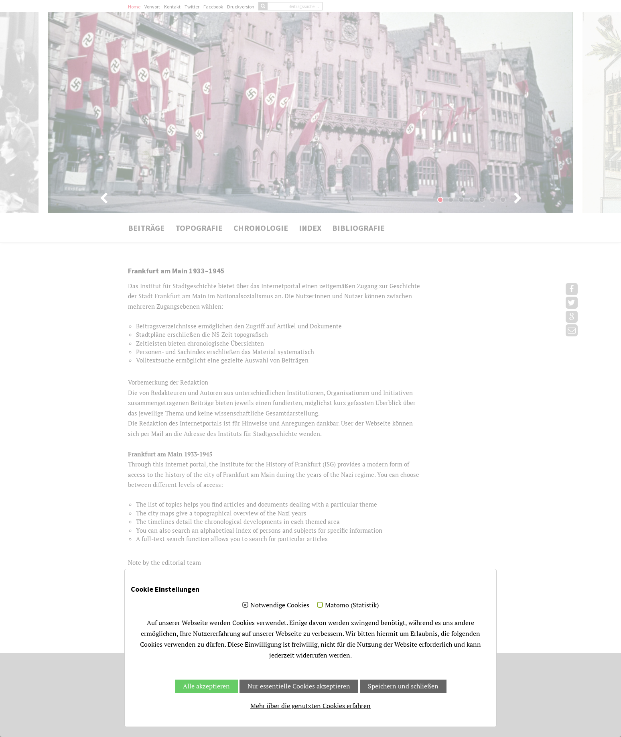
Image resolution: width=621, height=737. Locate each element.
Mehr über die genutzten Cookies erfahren (310, 705)
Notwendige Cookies (279, 605)
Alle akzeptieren (206, 686)
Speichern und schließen (403, 686)
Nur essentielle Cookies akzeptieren (299, 686)
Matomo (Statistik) (352, 605)
